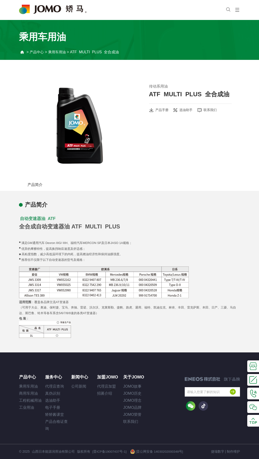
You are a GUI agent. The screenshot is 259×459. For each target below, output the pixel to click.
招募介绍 (104, 393)
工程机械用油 (30, 400)
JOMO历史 (132, 393)
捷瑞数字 (217, 451)
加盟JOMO (107, 377)
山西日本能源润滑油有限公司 (53, 451)
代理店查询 (54, 386)
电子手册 (52, 407)
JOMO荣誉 (132, 415)
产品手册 (159, 110)
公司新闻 (78, 386)
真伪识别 (52, 393)
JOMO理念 (132, 400)
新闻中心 (80, 377)
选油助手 (183, 110)
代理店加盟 (106, 386)
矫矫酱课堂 (54, 415)
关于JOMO (133, 377)
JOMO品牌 (132, 407)
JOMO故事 (132, 386)
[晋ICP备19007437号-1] (109, 451)
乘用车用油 (58, 52)
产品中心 (37, 52)
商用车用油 (28, 393)
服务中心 (53, 377)
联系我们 (209, 110)
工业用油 (26, 407)
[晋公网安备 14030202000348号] (157, 451)
